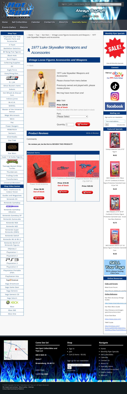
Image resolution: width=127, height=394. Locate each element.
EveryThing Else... (12, 73)
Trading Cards (12, 175)
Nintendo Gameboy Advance (12, 211)
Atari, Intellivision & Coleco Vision (12, 190)
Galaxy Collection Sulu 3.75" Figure (115, 150)
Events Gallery (9, 27)
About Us (63, 22)
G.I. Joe (12, 82)
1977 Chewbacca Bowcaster (63, 178)
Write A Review (92, 133)
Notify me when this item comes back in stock (76, 110)
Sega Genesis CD (12, 294)
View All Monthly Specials (115, 63)
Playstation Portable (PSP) (12, 271)
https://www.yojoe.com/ (113, 319)
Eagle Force (12, 70)
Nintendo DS (12, 199)
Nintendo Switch (12, 235)
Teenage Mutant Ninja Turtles (12, 167)
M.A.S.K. (12, 102)
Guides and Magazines (12, 195)
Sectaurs (12, 133)
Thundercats (12, 172)
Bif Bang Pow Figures (12, 52)
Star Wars (12, 153)
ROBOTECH (12, 129)
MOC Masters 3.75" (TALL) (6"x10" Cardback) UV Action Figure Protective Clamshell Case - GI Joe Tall (115, 181)
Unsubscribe (121, 125)
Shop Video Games (12, 186)
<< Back (30, 65)
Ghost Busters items (12, 86)
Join (70, 4)
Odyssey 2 (12, 249)
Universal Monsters (12, 183)
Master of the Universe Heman (12, 110)
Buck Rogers (12, 59)
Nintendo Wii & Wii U (12, 239)
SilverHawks (12, 137)
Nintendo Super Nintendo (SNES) (12, 231)
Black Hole (12, 55)
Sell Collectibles (19, 22)
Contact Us (49, 22)
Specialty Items (79, 22)
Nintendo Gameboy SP (12, 215)
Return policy (23, 387)
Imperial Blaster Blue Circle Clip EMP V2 (87, 179)
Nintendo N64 (12, 223)
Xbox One (12, 314)
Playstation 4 (12, 267)
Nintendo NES (12, 226)
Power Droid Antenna (39, 184)
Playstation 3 (12, 263)
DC (12, 66)
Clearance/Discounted (101, 22)
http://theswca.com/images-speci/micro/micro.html (114, 311)
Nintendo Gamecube (12, 219)
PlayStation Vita (12, 276)
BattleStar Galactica (12, 48)
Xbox (12, 306)
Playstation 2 (12, 256)
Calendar (36, 22)
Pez (12, 122)
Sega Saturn (12, 298)
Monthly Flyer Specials (110, 351)
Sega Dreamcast (12, 284)
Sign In (64, 4)
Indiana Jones (12, 99)
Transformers (12, 179)
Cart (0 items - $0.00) (82, 4)
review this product (62, 144)
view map (40, 370)
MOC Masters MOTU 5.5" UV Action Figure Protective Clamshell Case (115, 247)
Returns (24, 27)
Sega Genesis (12, 291)
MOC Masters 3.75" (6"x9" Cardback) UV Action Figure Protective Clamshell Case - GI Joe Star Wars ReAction (115, 215)
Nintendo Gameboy (12, 203)
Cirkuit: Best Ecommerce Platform (13, 389)
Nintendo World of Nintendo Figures (12, 244)
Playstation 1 (12, 252)
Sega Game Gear (12, 287)
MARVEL (12, 106)
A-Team (12, 45)
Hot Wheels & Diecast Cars (12, 94)
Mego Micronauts (12, 115)
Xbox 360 (12, 310)
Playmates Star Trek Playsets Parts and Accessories (12, 39)
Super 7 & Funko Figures (12, 157)
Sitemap (31, 387)
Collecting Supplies (12, 63)
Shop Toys (12, 33)
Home (5, 22)
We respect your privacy (10, 387)
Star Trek (12, 140)
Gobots (12, 89)
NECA (12, 119)
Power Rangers (12, 126)
